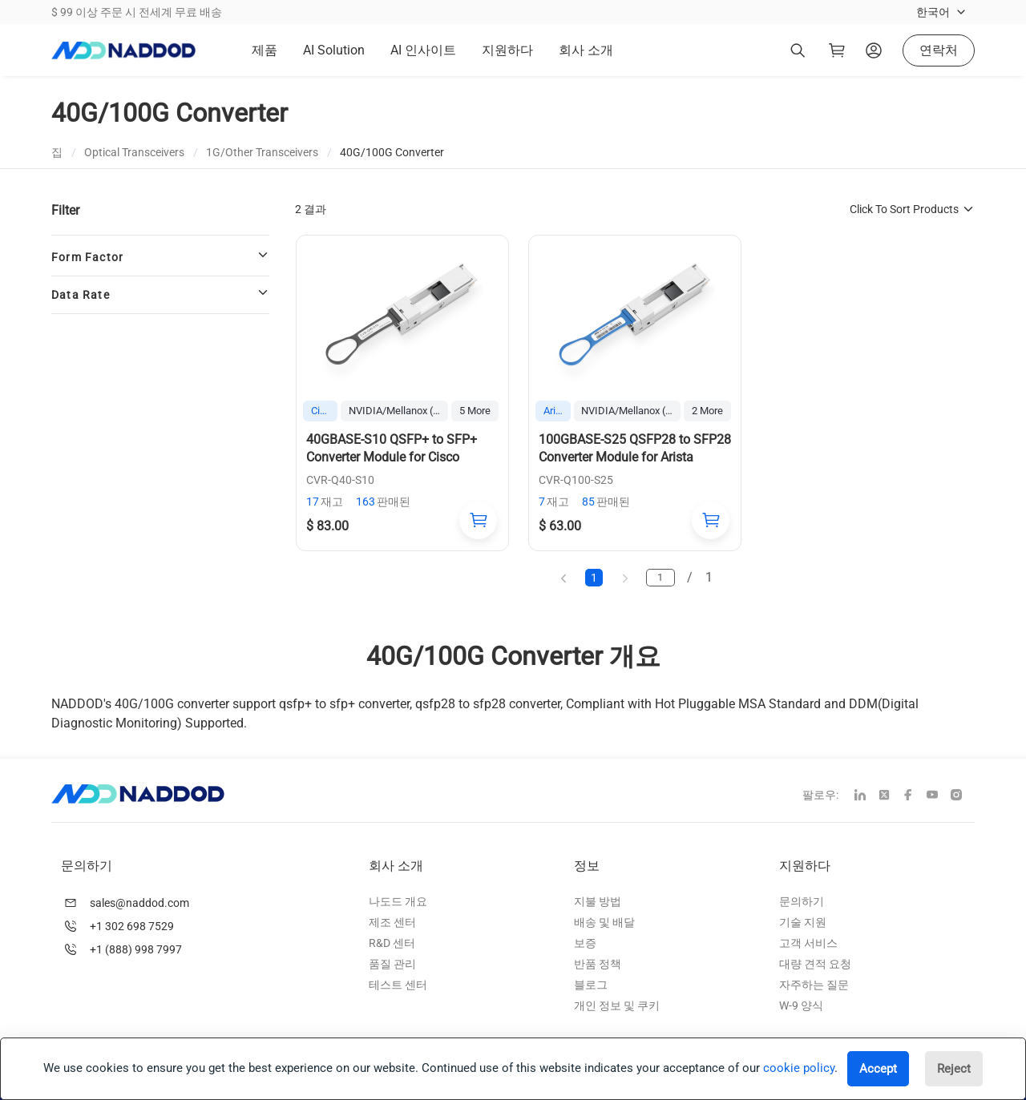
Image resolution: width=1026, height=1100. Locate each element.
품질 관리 (392, 963)
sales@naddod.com (139, 903)
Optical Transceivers (134, 152)
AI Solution (334, 50)
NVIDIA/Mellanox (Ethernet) (399, 411)
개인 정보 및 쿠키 (617, 1005)
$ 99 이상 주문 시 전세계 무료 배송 (136, 12)
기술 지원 (802, 922)
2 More (707, 411)
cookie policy (798, 1068)
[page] (662, 577)
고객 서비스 (808, 943)
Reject (954, 1069)
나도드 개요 (398, 901)
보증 (585, 943)
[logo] (123, 50)
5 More (475, 411)
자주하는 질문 (814, 984)
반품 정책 (597, 963)
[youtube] (939, 796)
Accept (878, 1069)
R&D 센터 (392, 943)
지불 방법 (597, 901)
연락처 (938, 50)
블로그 (591, 984)
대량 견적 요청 (815, 963)
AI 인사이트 (423, 50)
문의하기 (801, 901)
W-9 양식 (801, 1005)
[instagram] (963, 796)
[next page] (625, 577)
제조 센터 (392, 922)
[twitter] (891, 796)
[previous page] (562, 577)
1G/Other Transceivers (262, 152)
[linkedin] (866, 796)
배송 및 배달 (604, 922)
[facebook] (915, 796)
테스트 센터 (398, 984)
